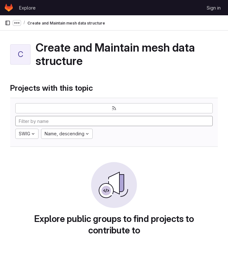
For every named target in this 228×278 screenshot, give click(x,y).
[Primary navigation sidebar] (8, 23)
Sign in (214, 8)
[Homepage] (9, 8)
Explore (27, 8)
